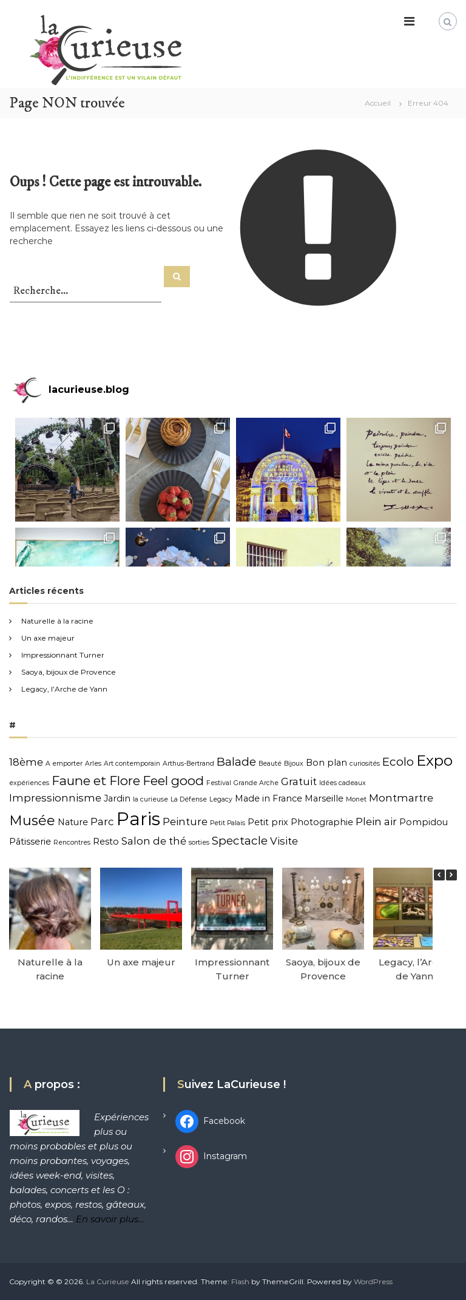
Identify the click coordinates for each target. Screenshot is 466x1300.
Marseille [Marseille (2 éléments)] (324, 798)
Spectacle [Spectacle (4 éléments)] (240, 841)
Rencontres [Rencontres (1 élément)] (71, 842)
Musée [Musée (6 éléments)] (32, 820)
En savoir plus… (110, 1219)
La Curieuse (107, 1281)
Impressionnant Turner (62, 654)
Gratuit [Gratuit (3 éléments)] (299, 781)
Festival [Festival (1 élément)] (218, 783)
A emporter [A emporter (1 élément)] (64, 763)
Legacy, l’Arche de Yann (64, 688)
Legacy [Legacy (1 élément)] (220, 799)
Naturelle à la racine (57, 620)
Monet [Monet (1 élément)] (356, 799)
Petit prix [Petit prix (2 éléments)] (268, 822)
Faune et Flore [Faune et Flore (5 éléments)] (96, 780)
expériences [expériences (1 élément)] (29, 783)
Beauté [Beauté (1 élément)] (270, 763)
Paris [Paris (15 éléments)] (138, 818)
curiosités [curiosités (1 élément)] (365, 763)
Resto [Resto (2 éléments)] (106, 841)
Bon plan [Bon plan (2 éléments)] (326, 762)
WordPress (373, 1281)
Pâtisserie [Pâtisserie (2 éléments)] (30, 841)
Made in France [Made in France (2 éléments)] (268, 798)
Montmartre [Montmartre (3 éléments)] (401, 798)
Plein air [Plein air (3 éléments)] (376, 821)
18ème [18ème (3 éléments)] (26, 762)
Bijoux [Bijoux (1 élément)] (293, 763)
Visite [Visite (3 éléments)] (284, 841)
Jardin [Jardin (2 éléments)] (117, 798)
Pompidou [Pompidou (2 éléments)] (423, 822)
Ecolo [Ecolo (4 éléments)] (398, 762)
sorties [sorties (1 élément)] (199, 842)
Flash (240, 1281)
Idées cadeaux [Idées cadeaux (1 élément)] (342, 783)
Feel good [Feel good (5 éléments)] (173, 780)
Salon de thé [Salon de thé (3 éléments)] (153, 841)
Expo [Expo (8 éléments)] (434, 760)
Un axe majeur (48, 637)
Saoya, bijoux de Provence (68, 671)
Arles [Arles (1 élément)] (93, 763)
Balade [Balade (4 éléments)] (236, 762)
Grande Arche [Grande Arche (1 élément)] (256, 783)
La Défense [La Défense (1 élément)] (189, 799)
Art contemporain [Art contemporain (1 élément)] (132, 763)
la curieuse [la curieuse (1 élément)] (150, 799)
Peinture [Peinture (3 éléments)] (185, 821)
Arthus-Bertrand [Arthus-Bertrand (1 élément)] (188, 763)
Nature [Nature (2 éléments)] (73, 822)
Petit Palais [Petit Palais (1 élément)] (227, 823)
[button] (451, 875)
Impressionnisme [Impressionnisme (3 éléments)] (55, 798)
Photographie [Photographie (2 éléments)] (322, 822)
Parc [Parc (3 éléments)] (102, 821)
